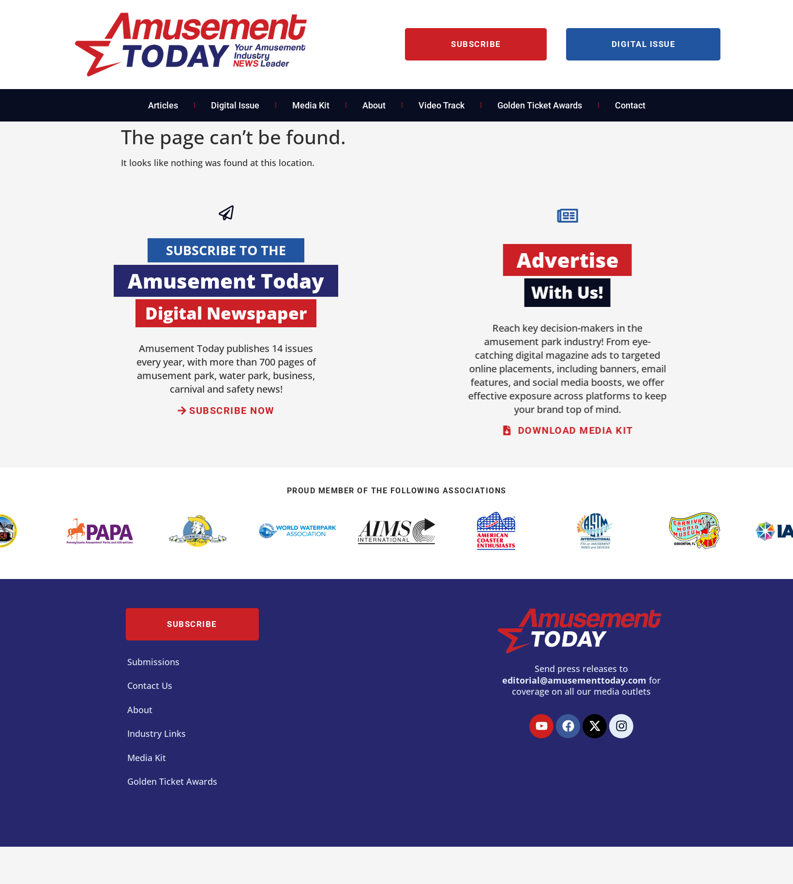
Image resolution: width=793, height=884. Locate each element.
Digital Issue (235, 105)
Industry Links (156, 734)
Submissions (153, 662)
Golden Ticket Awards (539, 105)
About (374, 105)
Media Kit (310, 105)
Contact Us (149, 686)
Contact (630, 105)
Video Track (441, 105)
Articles (163, 105)
